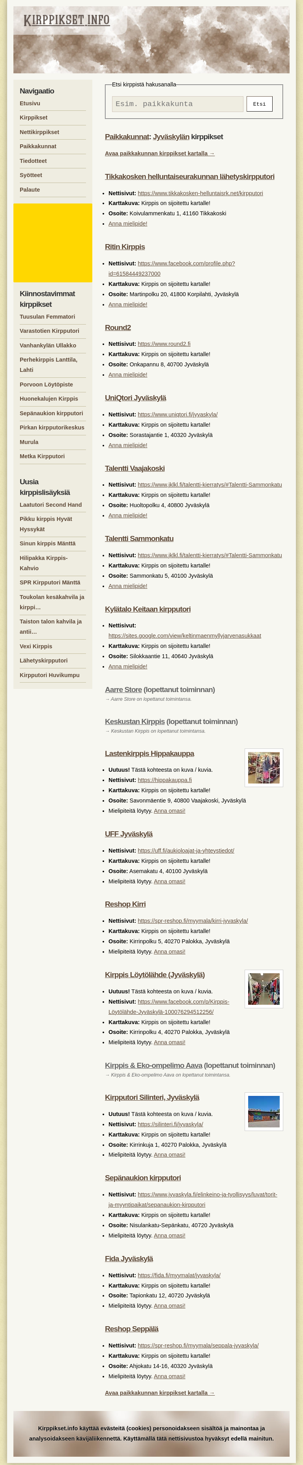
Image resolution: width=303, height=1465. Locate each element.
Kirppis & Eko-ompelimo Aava (153, 1067)
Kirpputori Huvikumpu (50, 675)
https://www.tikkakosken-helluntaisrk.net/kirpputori (200, 195)
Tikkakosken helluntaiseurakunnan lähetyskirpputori (189, 178)
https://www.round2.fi (164, 346)
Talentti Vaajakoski (135, 470)
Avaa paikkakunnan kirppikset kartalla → (160, 155)
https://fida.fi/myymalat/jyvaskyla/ (179, 1277)
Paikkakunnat (127, 138)
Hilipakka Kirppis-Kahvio (44, 563)
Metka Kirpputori (42, 456)
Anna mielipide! (127, 225)
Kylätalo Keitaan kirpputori (148, 611)
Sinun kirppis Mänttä (48, 543)
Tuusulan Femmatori (47, 317)
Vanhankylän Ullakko (48, 345)
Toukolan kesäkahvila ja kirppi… (52, 602)
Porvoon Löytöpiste (46, 384)
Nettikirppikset (39, 132)
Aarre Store (123, 691)
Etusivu (30, 103)
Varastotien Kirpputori (49, 331)
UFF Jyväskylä (128, 836)
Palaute (30, 190)
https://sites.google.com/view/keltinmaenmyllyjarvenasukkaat (184, 638)
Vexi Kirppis (36, 646)
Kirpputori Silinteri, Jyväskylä (152, 1099)
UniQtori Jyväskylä (135, 400)
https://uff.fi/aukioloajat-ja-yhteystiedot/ (186, 852)
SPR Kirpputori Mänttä (50, 582)
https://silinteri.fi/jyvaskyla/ (170, 1126)
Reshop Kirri (125, 906)
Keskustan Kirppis (135, 723)
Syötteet (31, 175)
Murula (29, 442)
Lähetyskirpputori (44, 660)
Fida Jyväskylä (129, 1260)
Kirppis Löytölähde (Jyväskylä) (155, 976)
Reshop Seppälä (131, 1331)
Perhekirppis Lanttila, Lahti (48, 364)
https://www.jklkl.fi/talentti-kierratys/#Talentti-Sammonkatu (210, 486)
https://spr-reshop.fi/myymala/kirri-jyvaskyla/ (193, 923)
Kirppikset (33, 117)
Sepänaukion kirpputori (143, 1180)
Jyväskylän (171, 138)
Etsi (259, 104)
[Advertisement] (54, 242)
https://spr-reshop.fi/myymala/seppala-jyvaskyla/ (198, 1347)
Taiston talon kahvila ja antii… (51, 626)
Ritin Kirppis (125, 248)
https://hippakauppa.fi (165, 782)
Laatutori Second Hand (51, 505)
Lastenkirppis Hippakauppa (149, 755)
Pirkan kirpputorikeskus (52, 427)
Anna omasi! (169, 813)
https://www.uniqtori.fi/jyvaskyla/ (177, 416)
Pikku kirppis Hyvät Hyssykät (46, 524)
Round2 (118, 329)
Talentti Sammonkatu (139, 540)
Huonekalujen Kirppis (49, 399)
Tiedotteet (33, 161)
